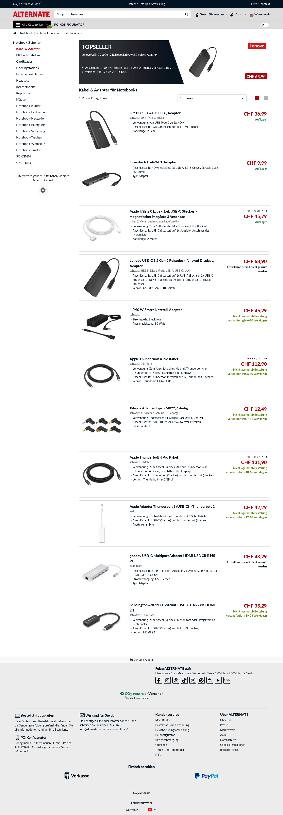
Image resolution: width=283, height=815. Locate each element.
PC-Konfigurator (69, 24)
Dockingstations (27, 68)
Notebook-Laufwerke (31, 112)
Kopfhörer (23, 93)
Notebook (26, 33)
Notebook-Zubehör (48, 33)
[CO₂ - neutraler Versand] (141, 693)
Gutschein (161, 744)
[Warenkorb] (260, 14)
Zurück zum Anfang (142, 659)
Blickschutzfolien (28, 55)
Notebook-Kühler (28, 105)
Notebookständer (28, 150)
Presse (224, 725)
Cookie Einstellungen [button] (232, 744)
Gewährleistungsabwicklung (172, 730)
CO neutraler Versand (27, 4)
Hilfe (254, 4)
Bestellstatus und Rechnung (172, 725)
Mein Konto (162, 720)
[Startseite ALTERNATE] (31, 14)
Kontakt (265, 4)
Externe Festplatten (29, 74)
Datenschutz (228, 740)
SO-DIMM (23, 156)
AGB (223, 735)
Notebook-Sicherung (30, 131)
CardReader (24, 61)
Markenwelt (227, 730)
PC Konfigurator (165, 735)
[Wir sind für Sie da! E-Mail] (109, 715)
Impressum (141, 793)
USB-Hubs (23, 162)
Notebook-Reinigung (30, 124)
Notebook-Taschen (29, 137)
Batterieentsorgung (166, 740)
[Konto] (238, 14)
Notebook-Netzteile (30, 118)
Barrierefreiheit (229, 749)
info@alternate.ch (90, 729)
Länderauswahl (141, 803)
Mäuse (20, 99)
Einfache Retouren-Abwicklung (146, 4)
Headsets (22, 80)
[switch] (265, 25)
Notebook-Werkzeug (30, 143)
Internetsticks (25, 87)
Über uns (225, 720)
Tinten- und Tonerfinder (169, 749)
